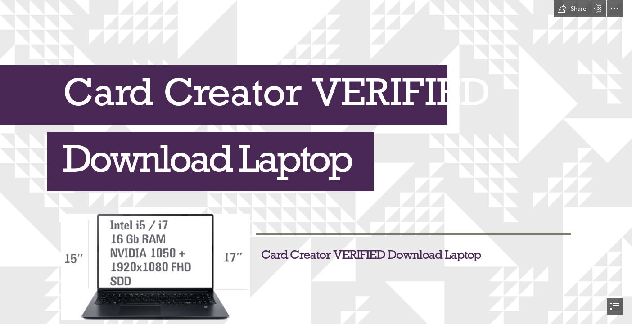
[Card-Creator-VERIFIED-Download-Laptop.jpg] (155, 266)
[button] (572, 8)
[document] (316, 162)
